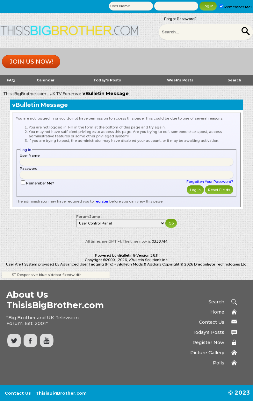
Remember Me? (235, 7)
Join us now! (31, 61)
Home (217, 312)
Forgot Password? (180, 19)
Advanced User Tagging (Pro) (86, 264)
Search (234, 80)
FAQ (11, 80)
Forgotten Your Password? (209, 181)
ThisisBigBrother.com (61, 393)
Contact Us (211, 322)
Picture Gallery (207, 353)
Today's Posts (107, 80)
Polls (218, 363)
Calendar (45, 80)
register (101, 201)
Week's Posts (180, 80)
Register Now (208, 342)
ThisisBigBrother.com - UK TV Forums (40, 93)
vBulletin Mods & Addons (139, 264)
